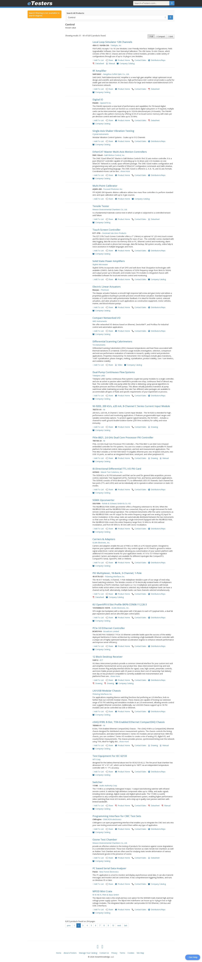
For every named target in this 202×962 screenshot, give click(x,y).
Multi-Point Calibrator (104, 185)
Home (58, 953)
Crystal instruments (100, 134)
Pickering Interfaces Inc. (115, 576)
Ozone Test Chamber (104, 839)
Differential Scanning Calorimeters (112, 341)
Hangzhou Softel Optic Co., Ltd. (116, 74)
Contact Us (104, 953)
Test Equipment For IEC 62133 (109, 755)
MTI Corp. (96, 759)
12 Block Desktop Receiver (107, 656)
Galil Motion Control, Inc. (114, 155)
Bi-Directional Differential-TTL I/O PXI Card (116, 468)
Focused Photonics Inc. (113, 189)
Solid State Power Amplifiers (108, 261)
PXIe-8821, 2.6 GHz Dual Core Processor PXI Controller (122, 437)
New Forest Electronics (109, 872)
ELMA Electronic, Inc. (101, 542)
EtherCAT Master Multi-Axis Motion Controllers (119, 151)
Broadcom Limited (111, 631)
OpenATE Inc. (105, 103)
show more (125, 171)
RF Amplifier (99, 70)
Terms (122, 953)
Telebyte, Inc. (116, 45)
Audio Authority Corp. (108, 785)
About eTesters (70, 953)
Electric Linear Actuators (106, 286)
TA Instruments (98, 345)
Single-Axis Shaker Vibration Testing (113, 130)
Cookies (131, 953)
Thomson (105, 290)
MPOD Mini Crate (102, 891)
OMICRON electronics (112, 819)
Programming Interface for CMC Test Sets (116, 816)
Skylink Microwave (100, 264)
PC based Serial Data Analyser (109, 868)
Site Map (140, 953)
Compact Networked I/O (106, 317)
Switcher (97, 782)
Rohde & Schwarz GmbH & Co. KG (116, 503)
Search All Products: (75, 13)
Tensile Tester (100, 206)
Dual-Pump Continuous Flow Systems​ (113, 372)
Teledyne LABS (98, 375)
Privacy (114, 953)
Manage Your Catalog (88, 953)
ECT (101, 660)
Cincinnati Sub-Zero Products (114, 233)
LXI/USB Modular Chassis (106, 690)
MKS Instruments (99, 321)
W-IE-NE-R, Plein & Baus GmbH (105, 894)
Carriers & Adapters (103, 539)
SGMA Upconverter (103, 500)
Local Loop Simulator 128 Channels (112, 41)
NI (104, 409)
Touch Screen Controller (106, 229)
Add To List (99, 60)
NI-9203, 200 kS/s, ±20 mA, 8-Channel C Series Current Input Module (131, 406)
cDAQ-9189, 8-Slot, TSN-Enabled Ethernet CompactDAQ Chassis (128, 722)
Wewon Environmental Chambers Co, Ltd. (109, 209)
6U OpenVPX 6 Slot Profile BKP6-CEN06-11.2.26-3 (119, 604)
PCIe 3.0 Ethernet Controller (108, 628)
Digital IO (97, 99)
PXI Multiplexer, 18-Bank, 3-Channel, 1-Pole (117, 573)
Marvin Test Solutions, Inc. (112, 472)
